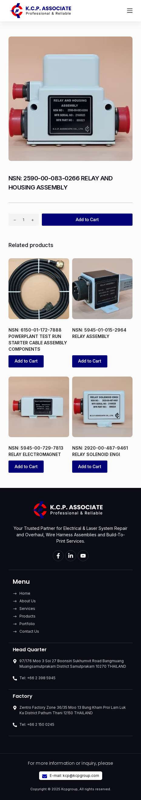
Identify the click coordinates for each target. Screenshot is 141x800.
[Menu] (130, 10)
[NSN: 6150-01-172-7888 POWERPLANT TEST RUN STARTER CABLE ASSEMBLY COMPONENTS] (38, 288)
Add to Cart (87, 219)
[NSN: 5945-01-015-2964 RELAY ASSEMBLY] (102, 288)
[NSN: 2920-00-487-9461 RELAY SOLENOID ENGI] (102, 407)
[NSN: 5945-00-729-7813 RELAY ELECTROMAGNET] (38, 407)
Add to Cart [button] (26, 361)
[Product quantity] (23, 220)
